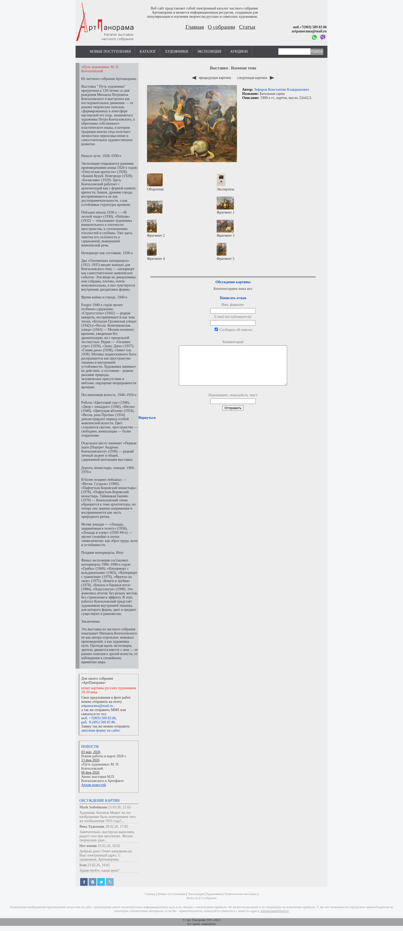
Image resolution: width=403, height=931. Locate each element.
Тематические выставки (240, 894)
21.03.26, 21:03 (119, 807)
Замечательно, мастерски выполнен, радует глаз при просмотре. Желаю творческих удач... (107, 836)
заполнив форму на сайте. (101, 730)
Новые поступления (110, 51)
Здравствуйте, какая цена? (99, 870)
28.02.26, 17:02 (116, 826)
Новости (90, 747)
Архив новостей (93, 785)
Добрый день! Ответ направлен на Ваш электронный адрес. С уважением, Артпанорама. (105, 855)
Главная (195, 27)
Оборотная (155, 182)
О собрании (221, 27)
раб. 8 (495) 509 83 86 (98, 722)
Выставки (219, 68)
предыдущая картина (212, 78)
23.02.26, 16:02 (98, 865)
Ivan (82, 865)
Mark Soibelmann (93, 807)
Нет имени (88, 846)
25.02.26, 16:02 (109, 846)
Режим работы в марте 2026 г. (103, 756)
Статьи (247, 27)
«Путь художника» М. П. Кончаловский (100, 766)
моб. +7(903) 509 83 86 (98, 718)
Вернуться (147, 425)
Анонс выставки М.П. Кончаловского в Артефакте (102, 779)
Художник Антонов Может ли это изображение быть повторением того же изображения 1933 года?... (107, 817)
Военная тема (243, 68)
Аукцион (239, 51)
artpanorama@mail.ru (97, 706)
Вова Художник (92, 826)
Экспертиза (225, 182)
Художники (176, 51)
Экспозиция (209, 51)
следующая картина (255, 78)
